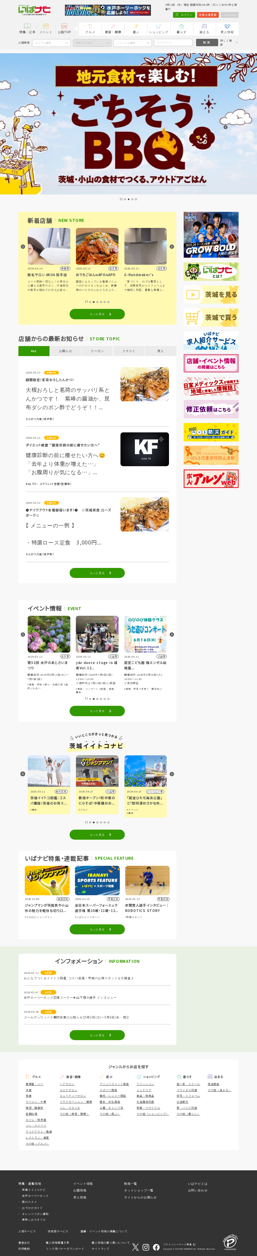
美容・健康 (113, 32)
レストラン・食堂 (37, 1137)
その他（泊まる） (219, 1090)
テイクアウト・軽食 (39, 1131)
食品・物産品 (145, 1095)
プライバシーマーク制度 (177, 1244)
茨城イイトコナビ (34, 1189)
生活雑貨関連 (145, 1101)
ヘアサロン (67, 1084)
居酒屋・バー (35, 1084)
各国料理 (31, 1113)
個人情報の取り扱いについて (111, 1242)
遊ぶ (136, 32)
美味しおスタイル (34, 1219)
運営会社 (24, 1242)
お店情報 (79, 1190)
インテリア (144, 1090)
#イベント (133, 809)
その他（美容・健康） (74, 1113)
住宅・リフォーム (188, 1095)
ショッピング (159, 32)
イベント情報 (83, 1183)
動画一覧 (130, 1183)
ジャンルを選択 (125, 43)
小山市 (110, 791)
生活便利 (182, 1101)
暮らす (181, 32)
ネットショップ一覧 (139, 1190)
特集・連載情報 (29, 1183)
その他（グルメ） (37, 1143)
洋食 (29, 1090)
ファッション (145, 1084)
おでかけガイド (32, 1207)
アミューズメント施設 (114, 1084)
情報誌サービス (58, 1231)
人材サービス (27, 1231)
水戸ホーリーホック (35, 1195)
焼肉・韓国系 (35, 1107)
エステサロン (69, 1090)
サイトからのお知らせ (140, 1197)
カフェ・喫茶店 (36, 1119)
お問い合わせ (198, 1190)
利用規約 (24, 1248)
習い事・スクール (188, 1084)
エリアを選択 (43, 43)
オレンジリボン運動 (35, 1214)
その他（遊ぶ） (110, 1113)
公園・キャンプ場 (111, 1107)
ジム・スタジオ (70, 1107)
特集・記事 (27, 32)
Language (230, 14)
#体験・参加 (34, 684)
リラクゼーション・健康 (76, 1101)
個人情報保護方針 (57, 1242)
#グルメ (83, 809)
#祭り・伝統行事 (53, 684)
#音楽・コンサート (87, 688)
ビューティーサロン (73, 1095)
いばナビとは (198, 1183)
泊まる (204, 32)
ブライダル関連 (187, 1090)
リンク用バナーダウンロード (65, 1248)
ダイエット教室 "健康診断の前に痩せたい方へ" (63, 445)
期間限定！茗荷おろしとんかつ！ (50, 380)
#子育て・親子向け (151, 688)
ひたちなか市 (155, 791)
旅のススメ (29, 1201)
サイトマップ (100, 1248)
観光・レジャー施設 (113, 1095)
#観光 (33, 809)
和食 (29, 1095)
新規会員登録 (207, 14)
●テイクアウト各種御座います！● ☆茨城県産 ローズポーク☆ (68, 513)
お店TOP (64, 32)
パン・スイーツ (36, 1125)
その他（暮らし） (188, 1113)
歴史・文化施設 (110, 1101)
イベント (46, 32)
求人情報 (227, 32)
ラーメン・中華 (36, 1101)
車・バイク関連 (187, 1107)
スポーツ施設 (108, 1090)
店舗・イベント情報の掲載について (104, 1231)
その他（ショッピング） (153, 1113)
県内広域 (61, 791)
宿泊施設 (214, 1084)
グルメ (90, 32)
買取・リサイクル (148, 1107)
